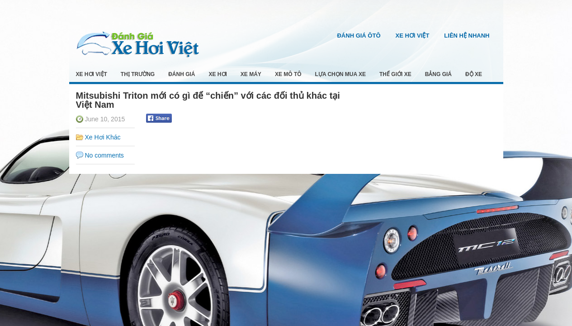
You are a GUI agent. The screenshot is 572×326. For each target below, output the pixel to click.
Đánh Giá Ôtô (358, 35)
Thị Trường (138, 74)
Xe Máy (251, 74)
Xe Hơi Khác (103, 137)
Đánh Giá (181, 74)
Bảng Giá (438, 74)
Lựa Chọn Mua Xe (340, 74)
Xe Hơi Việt (413, 35)
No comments (104, 155)
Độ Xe (473, 74)
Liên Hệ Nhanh (466, 35)
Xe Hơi (218, 74)
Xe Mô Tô (288, 74)
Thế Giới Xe (395, 74)
